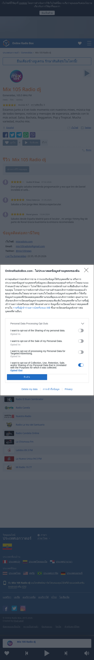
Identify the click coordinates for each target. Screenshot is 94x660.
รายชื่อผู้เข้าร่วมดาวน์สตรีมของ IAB (31, 307)
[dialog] (47, 330)
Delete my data (29, 389)
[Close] (87, 271)
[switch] (81, 330)
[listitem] (47, 323)
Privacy (69, 389)
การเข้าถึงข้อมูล (51, 389)
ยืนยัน (27, 377)
